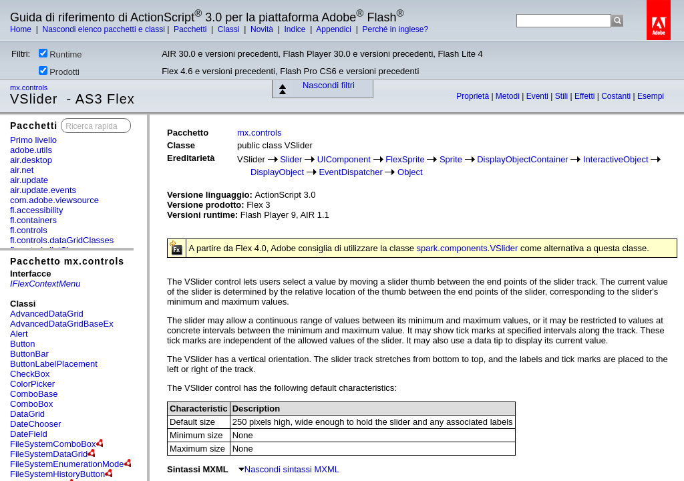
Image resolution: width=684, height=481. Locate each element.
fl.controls (28, 230)
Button (22, 344)
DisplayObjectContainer (522, 159)
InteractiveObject (616, 159)
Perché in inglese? (395, 29)
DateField (28, 434)
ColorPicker (32, 384)
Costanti (617, 96)
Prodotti (59, 71)
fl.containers (33, 220)
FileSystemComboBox (53, 444)
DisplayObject (277, 172)
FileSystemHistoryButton (57, 474)
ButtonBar (29, 354)
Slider (291, 159)
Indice (295, 29)
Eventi (538, 96)
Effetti (585, 96)
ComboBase (34, 394)
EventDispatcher (350, 172)
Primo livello (33, 140)
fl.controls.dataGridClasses (62, 240)
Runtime (60, 54)
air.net (21, 170)
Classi (230, 29)
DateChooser (35, 424)
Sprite (451, 159)
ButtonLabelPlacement (54, 364)
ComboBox (31, 404)
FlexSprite (405, 159)
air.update (29, 180)
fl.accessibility (36, 210)
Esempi (650, 96)
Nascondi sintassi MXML (288, 469)
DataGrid (27, 414)
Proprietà (473, 96)
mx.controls (29, 88)
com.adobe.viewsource (54, 200)
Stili (562, 96)
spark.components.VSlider (467, 248)
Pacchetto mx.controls (67, 261)
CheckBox (29, 374)
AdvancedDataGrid (46, 314)
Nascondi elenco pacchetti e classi (103, 29)
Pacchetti (191, 29)
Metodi (509, 96)
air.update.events (43, 190)
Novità (262, 29)
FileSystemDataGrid (49, 454)
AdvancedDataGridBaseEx (62, 324)
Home (21, 29)
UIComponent (344, 159)
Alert (19, 334)
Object (410, 172)
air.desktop (31, 160)
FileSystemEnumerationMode (67, 464)
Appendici (334, 29)
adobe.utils (31, 150)
